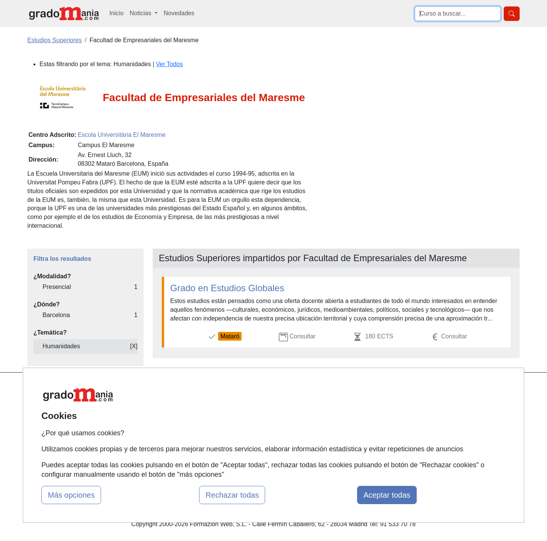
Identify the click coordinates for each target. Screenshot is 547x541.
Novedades (179, 13)
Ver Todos (169, 64)
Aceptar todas (387, 495)
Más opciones (71, 495)
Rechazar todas (232, 495)
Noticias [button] (141, 13)
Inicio (116, 13)
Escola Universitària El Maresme (122, 135)
